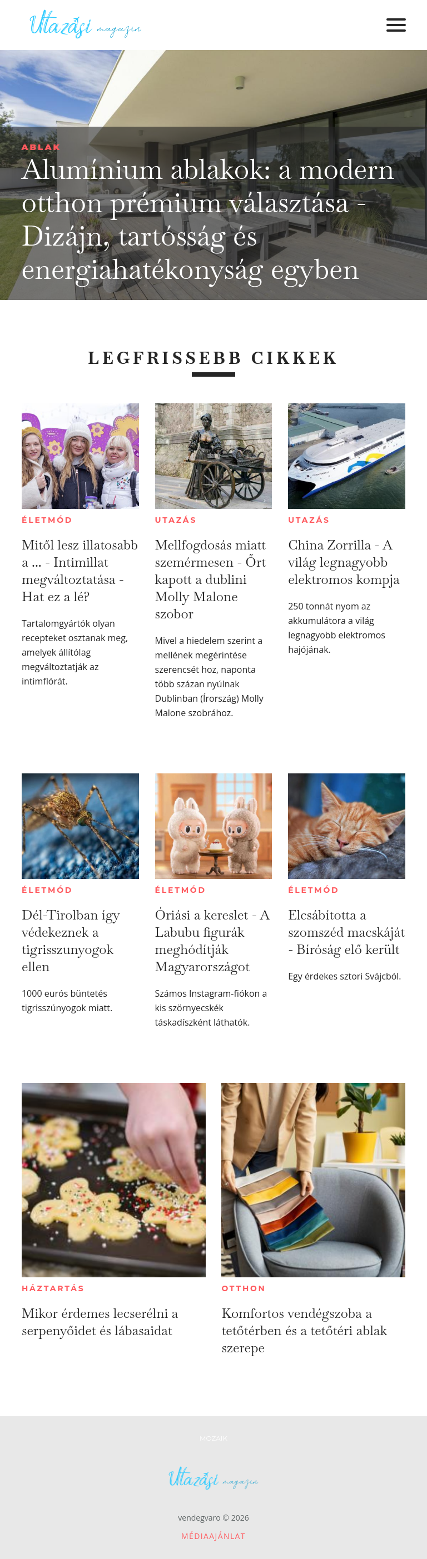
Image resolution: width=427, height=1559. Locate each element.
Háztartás (53, 1288)
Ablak (41, 147)
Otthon (243, 1288)
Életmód (47, 520)
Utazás (176, 520)
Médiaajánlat (213, 1536)
